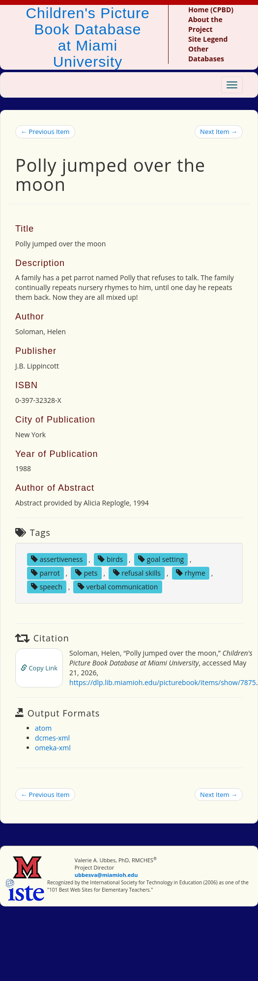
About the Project (205, 24)
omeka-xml (53, 747)
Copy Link (39, 667)
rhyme (190, 573)
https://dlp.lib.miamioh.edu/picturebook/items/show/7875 (162, 682)
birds (110, 559)
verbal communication (118, 586)
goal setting (161, 559)
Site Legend (208, 39)
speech (46, 586)
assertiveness (57, 559)
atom (43, 728)
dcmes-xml (52, 737)
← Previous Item (45, 131)
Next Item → (218, 131)
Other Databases (206, 53)
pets (86, 573)
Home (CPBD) (210, 9)
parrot (45, 573)
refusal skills (137, 573)
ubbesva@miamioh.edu (106, 874)
